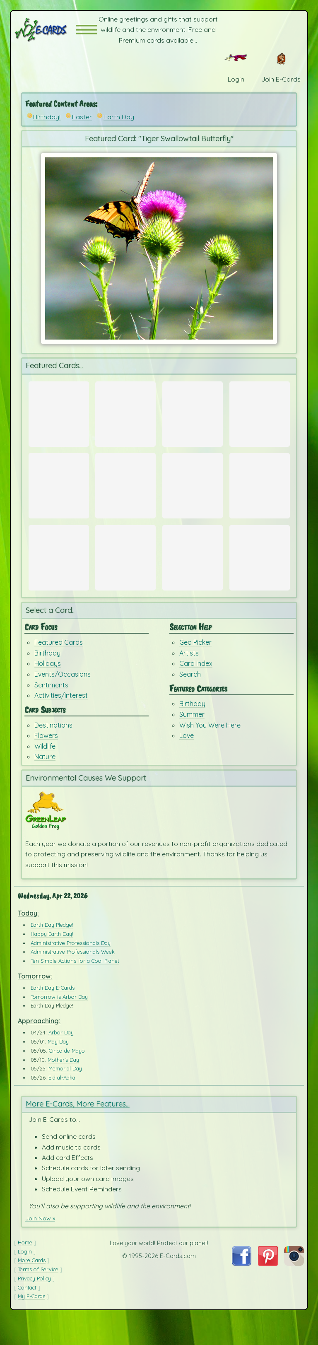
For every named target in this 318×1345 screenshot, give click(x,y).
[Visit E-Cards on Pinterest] (268, 1288)
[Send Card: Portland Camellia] (192, 413)
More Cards (32, 1285)
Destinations (53, 749)
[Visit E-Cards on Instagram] (294, 1288)
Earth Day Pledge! (52, 950)
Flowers (46, 760)
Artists (189, 677)
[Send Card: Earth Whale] (125, 493)
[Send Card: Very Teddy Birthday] (58, 573)
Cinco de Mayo (67, 1075)
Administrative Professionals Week (73, 977)
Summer (192, 739)
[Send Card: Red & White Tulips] (259, 413)
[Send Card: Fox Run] (192, 493)
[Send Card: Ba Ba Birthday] (192, 573)
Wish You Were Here (210, 749)
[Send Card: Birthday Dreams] (259, 573)
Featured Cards (58, 667)
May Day (58, 1066)
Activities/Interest (61, 720)
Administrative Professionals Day (71, 967)
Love (186, 760)
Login (25, 1276)
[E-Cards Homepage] (45, 29)
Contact (27, 1312)
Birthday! (46, 117)
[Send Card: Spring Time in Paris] (58, 413)
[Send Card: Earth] (259, 493)
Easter (82, 117)
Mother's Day (63, 1084)
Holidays (47, 688)
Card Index (195, 688)
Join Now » (41, 1243)
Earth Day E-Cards (53, 1013)
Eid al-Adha (61, 1102)
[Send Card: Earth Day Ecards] (58, 493)
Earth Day (119, 117)
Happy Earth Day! (52, 959)
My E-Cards (31, 1321)
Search (190, 699)
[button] (86, 29)
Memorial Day (65, 1093)
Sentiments (51, 709)
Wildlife (44, 771)
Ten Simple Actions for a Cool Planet (75, 986)
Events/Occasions (62, 699)
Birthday (47, 677)
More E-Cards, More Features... (78, 1129)
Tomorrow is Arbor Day (59, 1021)
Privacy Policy (34, 1303)
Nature (44, 781)
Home (25, 1267)
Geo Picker (195, 667)
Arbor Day (61, 1057)
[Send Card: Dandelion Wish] (125, 573)
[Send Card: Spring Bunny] (125, 413)
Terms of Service (38, 1294)
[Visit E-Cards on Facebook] (241, 1288)
